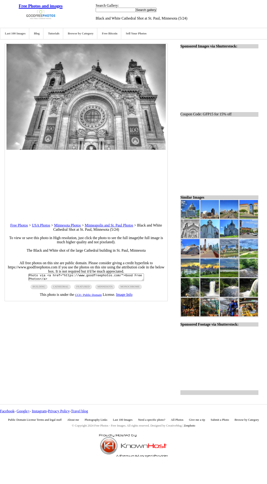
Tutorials (53, 33)
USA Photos (41, 225)
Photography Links (96, 419)
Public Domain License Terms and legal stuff (35, 419)
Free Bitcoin (109, 33)
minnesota (105, 288)
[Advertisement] (86, 182)
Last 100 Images (15, 33)
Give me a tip (197, 419)
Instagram (39, 411)
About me (73, 419)
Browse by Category (81, 33)
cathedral (61, 288)
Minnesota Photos (67, 225)
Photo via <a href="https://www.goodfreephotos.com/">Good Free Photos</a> (86, 278)
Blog (37, 33)
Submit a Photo (220, 419)
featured (83, 288)
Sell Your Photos (136, 33)
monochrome (130, 288)
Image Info (124, 296)
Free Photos (19, 225)
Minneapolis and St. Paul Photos (109, 225)
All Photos (177, 419)
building (39, 288)
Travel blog (79, 411)
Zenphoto (189, 425)
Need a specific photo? (151, 419)
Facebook (7, 411)
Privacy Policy (59, 411)
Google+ (23, 411)
